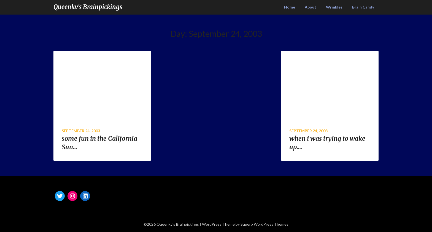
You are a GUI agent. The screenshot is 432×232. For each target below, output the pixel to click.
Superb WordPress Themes (264, 224)
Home (289, 7)
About (310, 7)
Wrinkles (334, 7)
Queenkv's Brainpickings (87, 7)
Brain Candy (363, 7)
